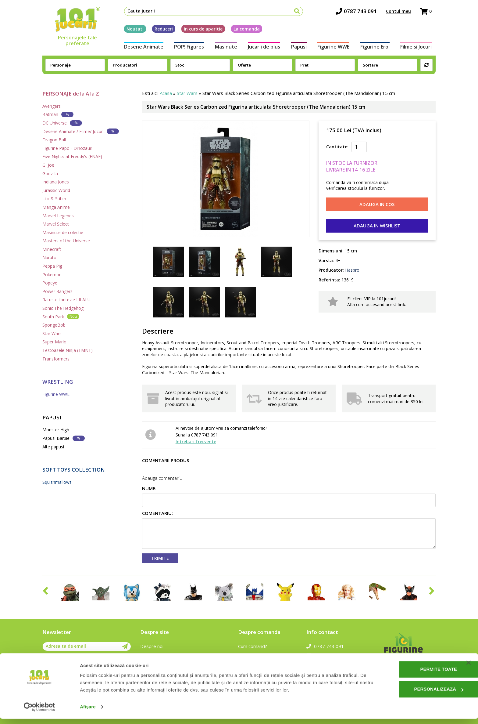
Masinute (224, 48)
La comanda (243, 30)
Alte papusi (53, 447)
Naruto (49, 257)
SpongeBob (54, 325)
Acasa (166, 93)
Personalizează (416, 694)
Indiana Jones (55, 182)
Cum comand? (252, 646)
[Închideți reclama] (468, 668)
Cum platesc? (252, 655)
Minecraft (51, 249)
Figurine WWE (335, 48)
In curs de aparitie (199, 30)
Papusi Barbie (63, 438)
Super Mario (54, 342)
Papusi (299, 48)
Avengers (51, 106)
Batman (57, 114)
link (401, 304)
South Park (60, 316)
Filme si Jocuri (420, 48)
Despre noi (151, 646)
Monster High (55, 430)
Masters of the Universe (66, 241)
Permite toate (416, 674)
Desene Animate (139, 48)
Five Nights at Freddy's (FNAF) (72, 156)
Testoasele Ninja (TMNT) (67, 350)
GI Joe (48, 165)
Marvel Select (55, 224)
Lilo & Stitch (54, 198)
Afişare (88, 712)
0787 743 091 (360, 12)
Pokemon (52, 274)
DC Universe (62, 123)
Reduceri (160, 30)
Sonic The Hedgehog (63, 308)
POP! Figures (186, 48)
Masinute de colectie (62, 232)
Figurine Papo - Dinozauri (67, 148)
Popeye (49, 283)
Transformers (56, 359)
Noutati (131, 30)
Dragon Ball (54, 140)
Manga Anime (56, 207)
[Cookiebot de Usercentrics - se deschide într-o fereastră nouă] (39, 712)
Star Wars (52, 333)
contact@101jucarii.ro (332, 655)
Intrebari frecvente (196, 441)
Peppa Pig (52, 266)
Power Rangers (57, 291)
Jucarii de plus (263, 48)
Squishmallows (57, 482)
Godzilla (50, 173)
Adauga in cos (376, 204)
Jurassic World (56, 190)
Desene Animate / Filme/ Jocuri (80, 131)
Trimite (160, 558)
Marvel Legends (58, 216)
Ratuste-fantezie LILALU (66, 299)
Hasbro (351, 270)
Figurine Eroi (377, 48)
